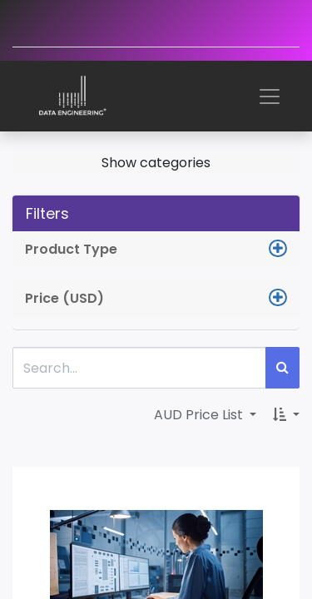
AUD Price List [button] (200, 414)
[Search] (282, 368)
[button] (286, 415)
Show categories (156, 162)
